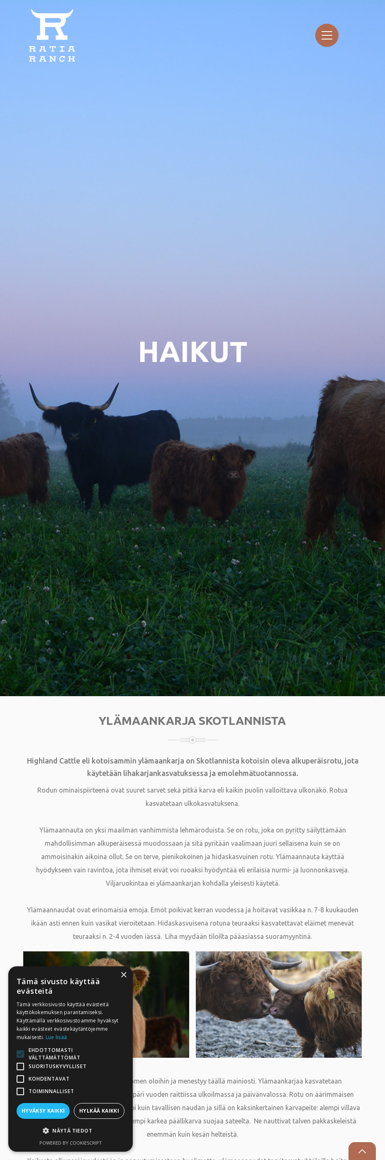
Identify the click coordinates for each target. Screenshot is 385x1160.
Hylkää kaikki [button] (99, 1110)
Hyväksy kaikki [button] (43, 1110)
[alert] (70, 1059)
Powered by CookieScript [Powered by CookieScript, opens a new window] (70, 1143)
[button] (70, 1131)
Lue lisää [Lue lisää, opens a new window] (56, 1037)
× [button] (123, 975)
